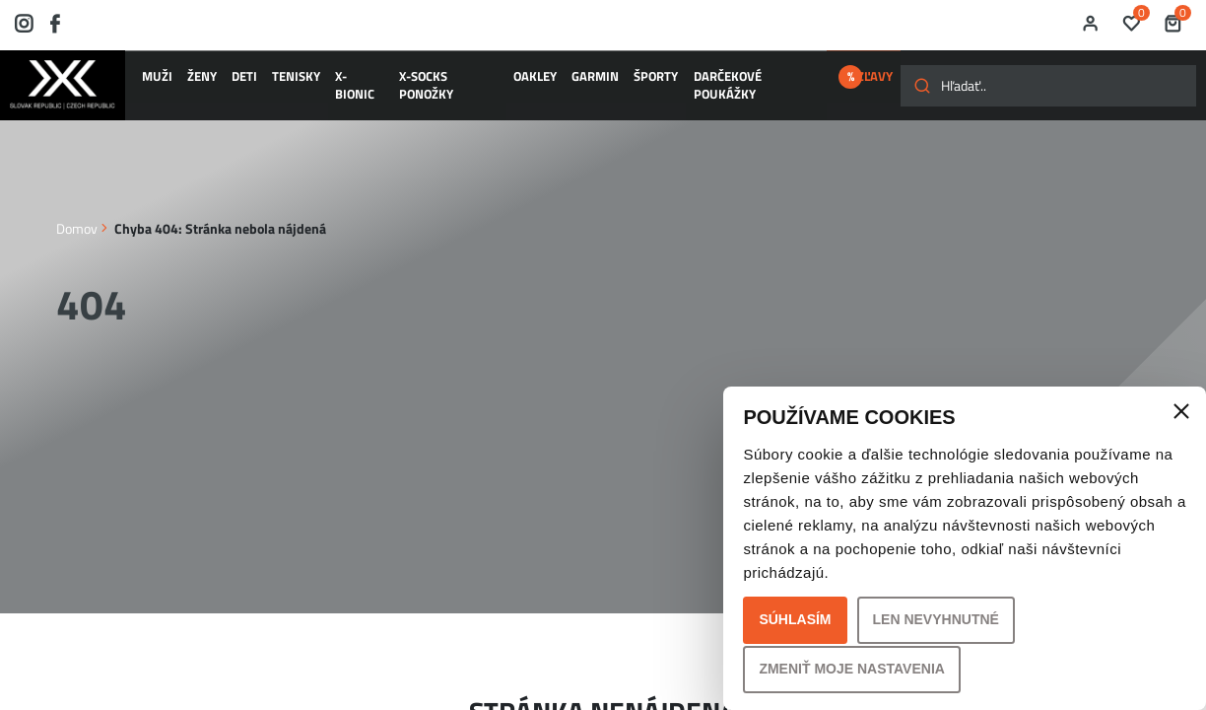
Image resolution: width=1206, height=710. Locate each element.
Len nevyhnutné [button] (936, 619)
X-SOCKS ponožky (414, 81)
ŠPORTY (597, 81)
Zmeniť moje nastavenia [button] (852, 668)
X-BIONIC (330, 81)
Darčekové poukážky (689, 81)
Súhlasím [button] (795, 619)
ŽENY (195, 81)
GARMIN (546, 81)
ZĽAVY (813, 81)
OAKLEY (494, 81)
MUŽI (158, 81)
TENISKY (274, 81)
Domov (77, 227)
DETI (230, 81)
